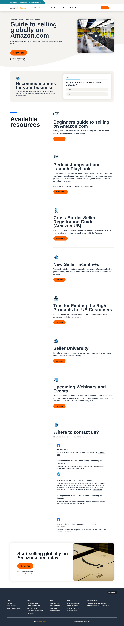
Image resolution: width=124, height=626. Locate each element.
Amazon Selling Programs (14, 608)
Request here (81, 503)
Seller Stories (53, 608)
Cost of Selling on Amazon (73, 603)
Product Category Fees (73, 608)
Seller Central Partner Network (35, 610)
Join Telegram (37, 2)
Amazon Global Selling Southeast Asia (97, 603)
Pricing (56, 8)
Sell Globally (30, 613)
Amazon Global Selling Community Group (98, 605)
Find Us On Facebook (92, 600)
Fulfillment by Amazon (33, 603)
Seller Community (55, 605)
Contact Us (73, 8)
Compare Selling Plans (72, 605)
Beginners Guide (11, 605)
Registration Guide (27, 59)
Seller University (54, 603)
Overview (9, 603)
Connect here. (68, 532)
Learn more (59, 139)
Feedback (112, 592)
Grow (40, 8)
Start (33, 8)
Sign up (105, 8)
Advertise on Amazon (33, 608)
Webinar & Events (55, 610)
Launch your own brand (33, 605)
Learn (48, 8)
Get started (25, 566)
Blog (64, 8)
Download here (60, 192)
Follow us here (97, 489)
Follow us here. (80, 468)
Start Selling (18, 53)
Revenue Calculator (72, 610)
